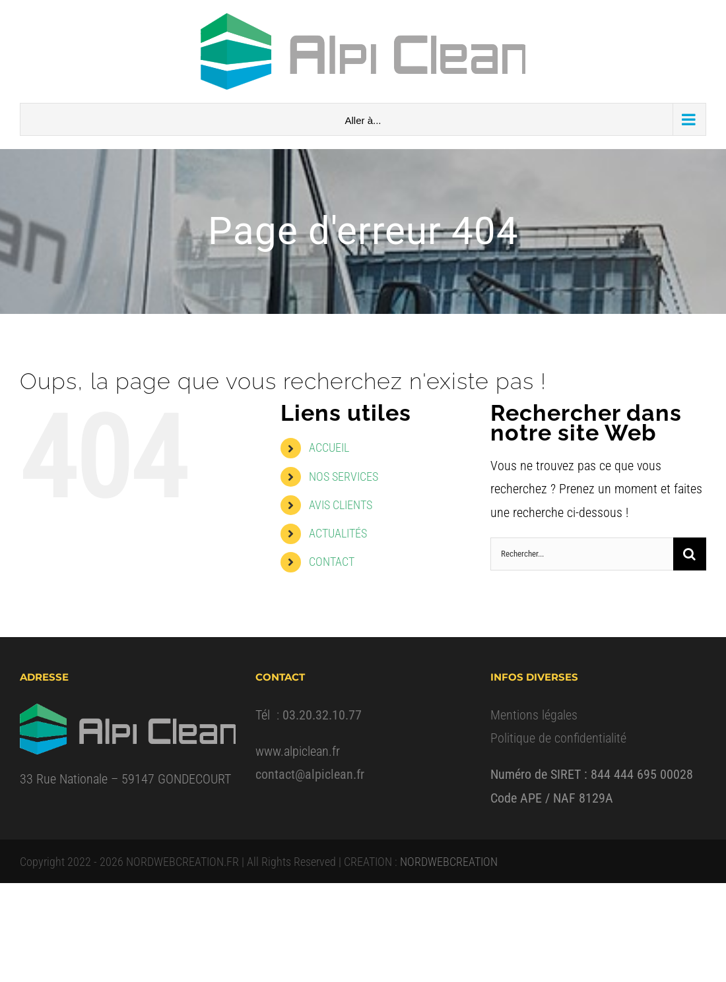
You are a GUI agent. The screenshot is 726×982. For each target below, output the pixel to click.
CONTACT (331, 561)
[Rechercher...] (581, 553)
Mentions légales (534, 715)
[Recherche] (689, 553)
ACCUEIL (329, 447)
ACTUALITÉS (338, 533)
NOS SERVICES (343, 476)
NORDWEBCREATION (449, 862)
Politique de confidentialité (558, 738)
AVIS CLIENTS (340, 505)
